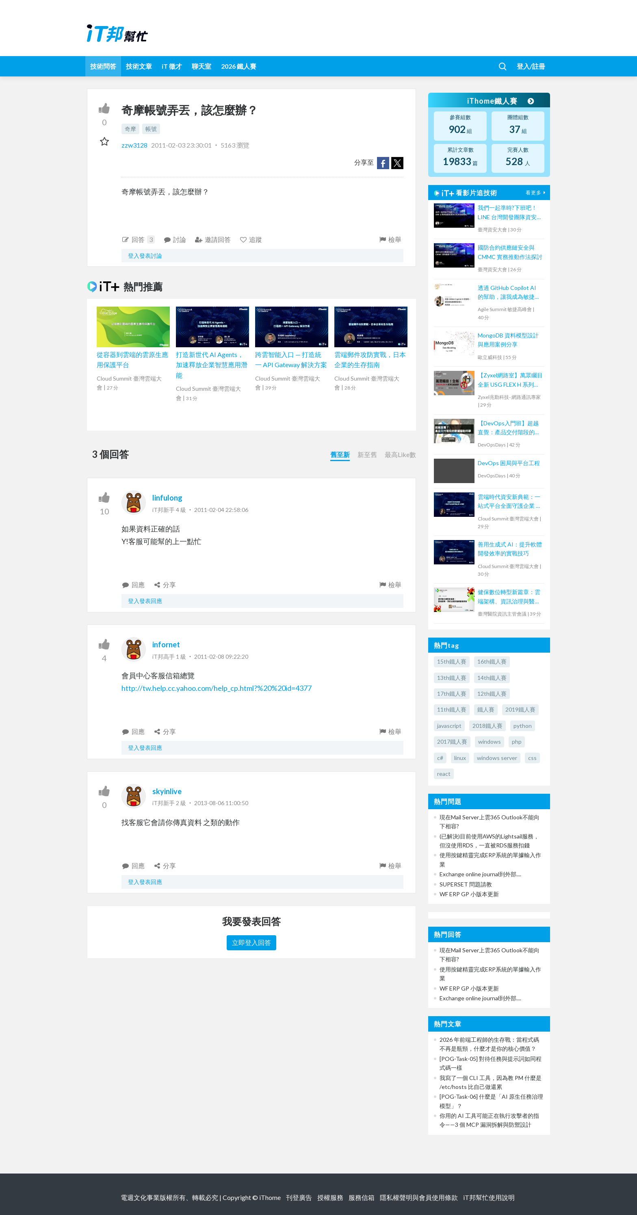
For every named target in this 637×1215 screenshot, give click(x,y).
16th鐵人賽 (492, 661)
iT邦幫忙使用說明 (489, 1197)
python (523, 725)
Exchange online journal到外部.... (480, 874)
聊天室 (201, 66)
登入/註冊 (531, 66)
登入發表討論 (145, 255)
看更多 (537, 192)
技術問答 (103, 66)
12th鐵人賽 (492, 693)
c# (440, 757)
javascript (449, 725)
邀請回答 (213, 239)
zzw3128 (135, 145)
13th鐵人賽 (451, 677)
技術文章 (139, 66)
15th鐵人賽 (451, 661)
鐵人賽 (485, 709)
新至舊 (367, 454)
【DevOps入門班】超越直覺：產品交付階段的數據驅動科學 (509, 428)
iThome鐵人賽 (500, 100)
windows (489, 741)
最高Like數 (400, 454)
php (517, 741)
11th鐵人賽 (451, 709)
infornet (166, 644)
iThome (270, 1197)
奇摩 (130, 128)
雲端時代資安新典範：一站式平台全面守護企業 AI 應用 (510, 502)
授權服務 (330, 1197)
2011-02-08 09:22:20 (221, 656)
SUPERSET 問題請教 (466, 884)
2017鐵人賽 (452, 741)
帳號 (151, 128)
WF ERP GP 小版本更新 (469, 894)
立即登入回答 (251, 942)
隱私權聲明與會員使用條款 (419, 1197)
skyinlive (167, 791)
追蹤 (250, 239)
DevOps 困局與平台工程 (509, 462)
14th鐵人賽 (492, 677)
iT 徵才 (172, 66)
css (532, 757)
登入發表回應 (145, 600)
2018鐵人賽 (487, 725)
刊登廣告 (299, 1197)
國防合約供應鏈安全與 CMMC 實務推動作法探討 (510, 252)
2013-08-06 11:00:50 (221, 802)
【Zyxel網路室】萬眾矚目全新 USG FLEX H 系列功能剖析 (510, 380)
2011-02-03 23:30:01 (181, 145)
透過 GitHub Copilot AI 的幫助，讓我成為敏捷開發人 (509, 293)
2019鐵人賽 (520, 709)
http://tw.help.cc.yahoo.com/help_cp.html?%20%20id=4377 (216, 688)
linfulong (167, 497)
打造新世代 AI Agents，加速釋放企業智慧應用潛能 (211, 365)
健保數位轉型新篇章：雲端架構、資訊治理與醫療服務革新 (509, 597)
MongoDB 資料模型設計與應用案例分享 (508, 340)
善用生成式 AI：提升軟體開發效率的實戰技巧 (510, 549)
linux (460, 757)
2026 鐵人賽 (238, 66)
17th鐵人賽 (451, 693)
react (444, 773)
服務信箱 (362, 1197)
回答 (138, 239)
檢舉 (389, 239)
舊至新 (340, 454)
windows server (497, 757)
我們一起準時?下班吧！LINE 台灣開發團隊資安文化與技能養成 (510, 213)
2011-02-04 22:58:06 (221, 509)
